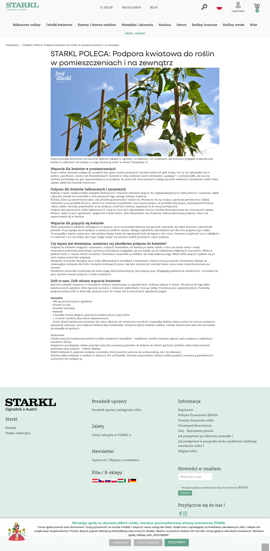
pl (219, 7)
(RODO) (243, 487)
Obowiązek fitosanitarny (195, 425)
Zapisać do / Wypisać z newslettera (115, 460)
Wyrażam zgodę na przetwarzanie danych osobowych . (215, 487)
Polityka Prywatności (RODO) (198, 415)
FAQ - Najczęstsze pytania (196, 431)
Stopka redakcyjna (18, 433)
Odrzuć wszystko (148, 542)
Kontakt (10, 428)
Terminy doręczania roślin (196, 420)
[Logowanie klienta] (238, 7)
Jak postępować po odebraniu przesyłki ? (205, 436)
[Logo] (22, 7)
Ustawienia (120, 542)
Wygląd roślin (187, 451)
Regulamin (185, 410)
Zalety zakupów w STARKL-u (111, 435)
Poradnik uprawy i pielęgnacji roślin (116, 410)
